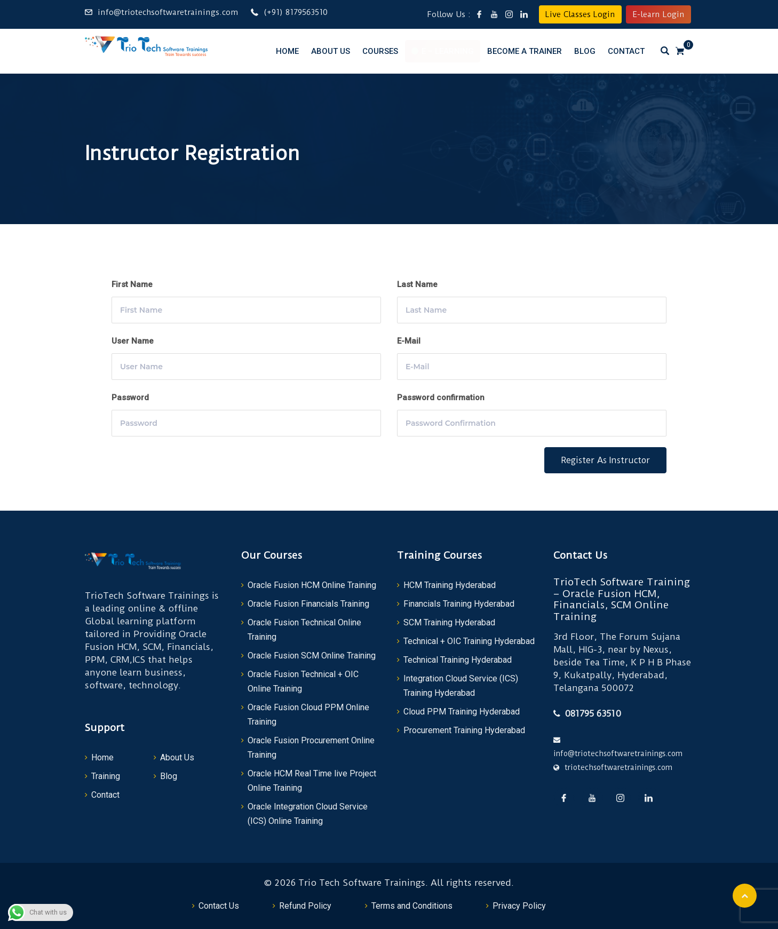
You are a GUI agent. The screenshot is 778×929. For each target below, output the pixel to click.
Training (105, 776)
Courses (380, 51)
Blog (585, 51)
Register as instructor (605, 460)
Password (130, 397)
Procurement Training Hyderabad (464, 730)
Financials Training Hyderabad (458, 604)
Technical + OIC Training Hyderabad (469, 641)
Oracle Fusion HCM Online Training (312, 585)
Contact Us (219, 906)
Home (287, 51)
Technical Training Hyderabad (457, 660)
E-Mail (408, 341)
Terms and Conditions (411, 906)
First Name (132, 284)
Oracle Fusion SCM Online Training (312, 655)
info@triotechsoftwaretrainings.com (168, 12)
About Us (330, 51)
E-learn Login (658, 14)
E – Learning (448, 51)
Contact (626, 51)
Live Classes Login (580, 14)
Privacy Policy (519, 906)
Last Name (417, 284)
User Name (133, 341)
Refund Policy (305, 906)
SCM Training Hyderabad (449, 622)
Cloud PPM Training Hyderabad (461, 711)
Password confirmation (441, 397)
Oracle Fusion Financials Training (308, 604)
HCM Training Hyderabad (449, 585)
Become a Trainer (524, 51)
